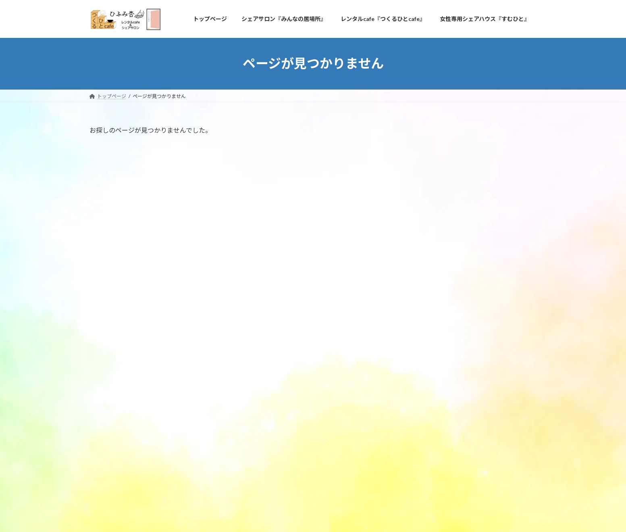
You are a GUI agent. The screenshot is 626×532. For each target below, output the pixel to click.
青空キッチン (479, 154)
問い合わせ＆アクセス (185, 465)
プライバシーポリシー (121, 465)
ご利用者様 (432, 220)
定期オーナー (441, 236)
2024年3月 (432, 280)
